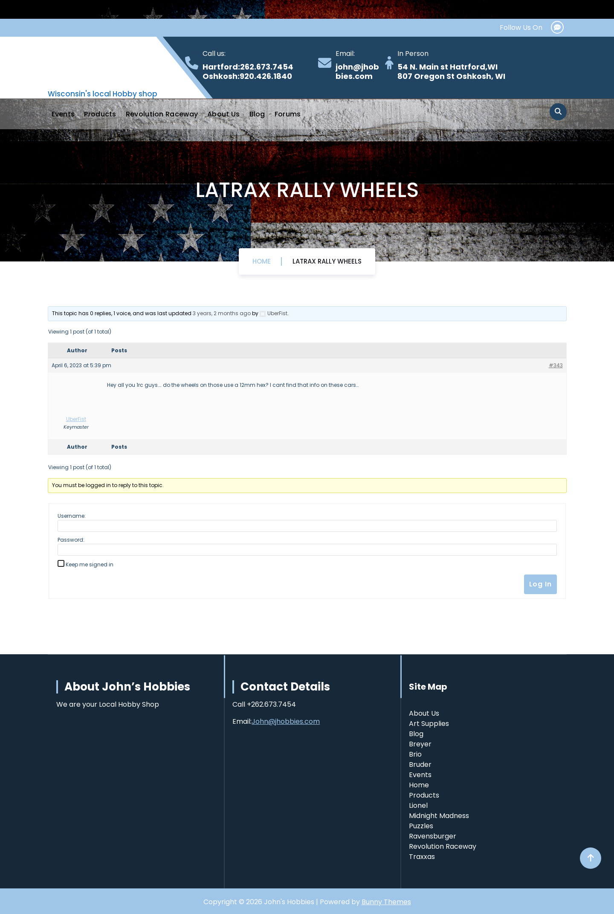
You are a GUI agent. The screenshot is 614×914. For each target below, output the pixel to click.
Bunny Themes (386, 902)
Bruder (420, 764)
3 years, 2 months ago (222, 313)
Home (261, 261)
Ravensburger (432, 836)
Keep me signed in (89, 564)
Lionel (418, 805)
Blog (257, 114)
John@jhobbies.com (286, 721)
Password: (71, 539)
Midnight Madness (439, 816)
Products (100, 114)
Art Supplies (429, 723)
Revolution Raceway (162, 114)
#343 (556, 365)
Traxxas (422, 857)
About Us (223, 114)
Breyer (420, 744)
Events (63, 114)
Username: (72, 515)
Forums (288, 114)
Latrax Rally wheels (327, 261)
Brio (415, 754)
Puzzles (421, 826)
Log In (540, 584)
